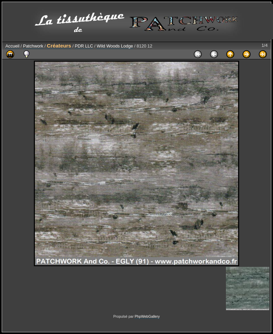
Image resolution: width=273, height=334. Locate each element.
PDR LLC (84, 45)
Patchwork (33, 45)
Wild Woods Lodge (115, 45)
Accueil (12, 45)
